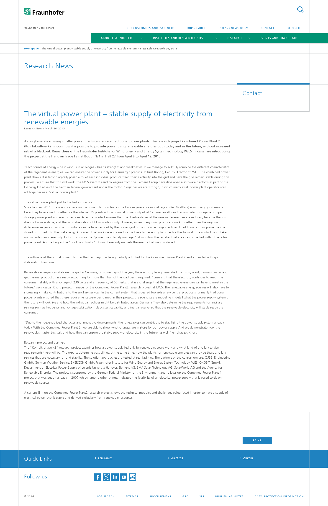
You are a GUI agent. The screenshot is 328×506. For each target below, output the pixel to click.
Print (257, 440)
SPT (202, 496)
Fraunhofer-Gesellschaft (39, 27)
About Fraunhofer (116, 38)
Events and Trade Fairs (279, 38)
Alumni (248, 458)
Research (234, 38)
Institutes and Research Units (178, 38)
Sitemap (132, 496)
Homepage (31, 48)
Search (300, 9)
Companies (105, 458)
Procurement (160, 496)
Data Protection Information (279, 496)
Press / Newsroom (234, 28)
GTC (185, 496)
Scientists (177, 458)
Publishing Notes (229, 496)
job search (106, 496)
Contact (267, 28)
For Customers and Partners (150, 28)
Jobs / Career (197, 28)
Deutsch (293, 28)
